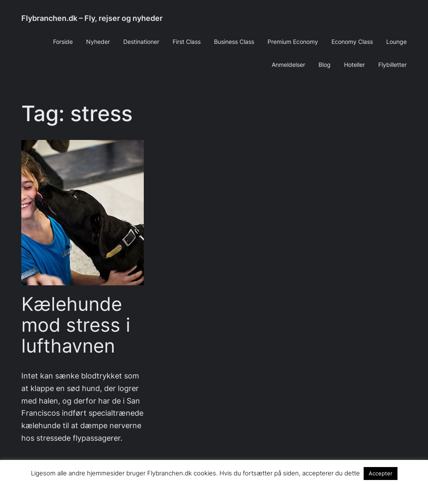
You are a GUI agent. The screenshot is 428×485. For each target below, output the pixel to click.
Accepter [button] (380, 473)
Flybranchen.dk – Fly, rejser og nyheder (92, 18)
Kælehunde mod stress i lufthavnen (75, 325)
